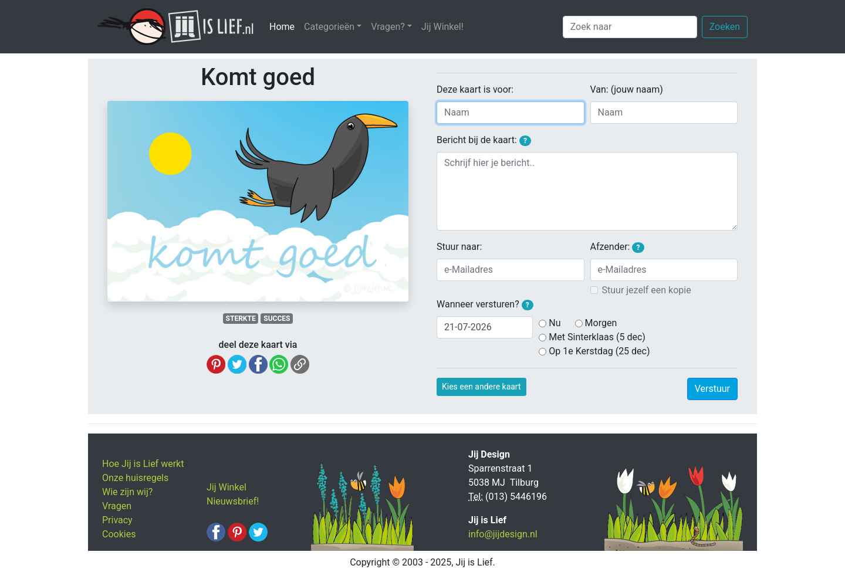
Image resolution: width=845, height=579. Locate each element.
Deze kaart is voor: (475, 89)
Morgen (601, 323)
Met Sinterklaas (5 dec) (597, 337)
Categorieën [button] (329, 26)
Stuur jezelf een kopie (646, 290)
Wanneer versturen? (485, 304)
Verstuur (712, 388)
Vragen (116, 506)
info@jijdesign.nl (503, 534)
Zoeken (724, 26)
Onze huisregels (135, 477)
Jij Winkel (226, 487)
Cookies (119, 534)
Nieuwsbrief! (233, 501)
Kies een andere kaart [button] (481, 386)
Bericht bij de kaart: (484, 140)
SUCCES (276, 318)
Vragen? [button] (388, 26)
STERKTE (241, 318)
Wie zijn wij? (127, 491)
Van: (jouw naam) (626, 89)
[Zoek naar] (630, 27)
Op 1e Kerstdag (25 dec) (599, 351)
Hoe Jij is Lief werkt (143, 463)
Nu (554, 323)
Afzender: (617, 247)
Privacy (117, 520)
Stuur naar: (459, 246)
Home (284, 26)
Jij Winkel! (442, 26)
